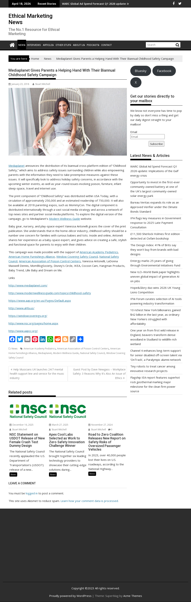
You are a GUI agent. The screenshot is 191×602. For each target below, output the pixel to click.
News (21, 45)
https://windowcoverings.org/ (28, 316)
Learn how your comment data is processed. (90, 501)
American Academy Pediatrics (99, 252)
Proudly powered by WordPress (70, 596)
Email (133, 132)
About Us (79, 45)
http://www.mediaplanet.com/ (28, 285)
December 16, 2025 (21, 424)
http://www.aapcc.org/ (23, 331)
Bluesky (140, 71)
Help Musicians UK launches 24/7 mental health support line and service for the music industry (37, 374)
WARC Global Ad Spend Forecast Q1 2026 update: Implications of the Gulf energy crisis (86, 3)
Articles (48, 45)
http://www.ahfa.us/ (21, 308)
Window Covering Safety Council (77, 256)
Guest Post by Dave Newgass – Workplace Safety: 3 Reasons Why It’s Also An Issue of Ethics (99, 374)
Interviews (34, 45)
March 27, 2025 (58, 424)
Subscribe (156, 144)
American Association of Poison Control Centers (50, 261)
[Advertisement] (37, 549)
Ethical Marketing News (31, 19)
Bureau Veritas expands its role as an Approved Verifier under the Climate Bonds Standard (154, 206)
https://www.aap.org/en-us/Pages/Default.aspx (40, 300)
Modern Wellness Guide (64, 219)
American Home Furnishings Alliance (32, 256)
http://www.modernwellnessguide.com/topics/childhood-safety (50, 293)
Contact (106, 45)
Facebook (164, 71)
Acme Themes (132, 596)
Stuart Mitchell (41, 84)
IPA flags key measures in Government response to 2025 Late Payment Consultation (155, 222)
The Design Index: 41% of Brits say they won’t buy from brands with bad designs (154, 249)
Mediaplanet (17, 166)
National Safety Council (92, 353)
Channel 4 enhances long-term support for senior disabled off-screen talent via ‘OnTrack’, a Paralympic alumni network (156, 355)
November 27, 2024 (100, 424)
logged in (32, 493)
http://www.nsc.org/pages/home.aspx (33, 323)
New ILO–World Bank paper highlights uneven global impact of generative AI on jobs (155, 276)
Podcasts (93, 45)
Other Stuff (63, 45)
